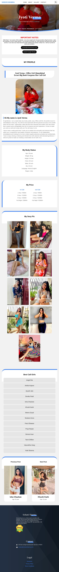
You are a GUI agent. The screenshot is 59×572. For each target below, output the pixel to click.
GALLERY (36, 2)
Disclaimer (29, 561)
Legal (29, 557)
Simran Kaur (29, 434)
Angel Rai (29, 380)
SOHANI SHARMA (8, 2)
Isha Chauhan (29, 402)
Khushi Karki (29, 407)
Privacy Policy (29, 563)
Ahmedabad (30, 28)
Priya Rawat (29, 429)
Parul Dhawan (29, 423)
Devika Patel (29, 396)
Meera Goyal (29, 412)
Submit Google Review (29, 51)
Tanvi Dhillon (29, 439)
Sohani (29, 514)
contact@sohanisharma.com (29, 47)
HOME (25, 2)
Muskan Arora (29, 418)
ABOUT (30, 2)
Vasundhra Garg (29, 445)
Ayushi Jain (29, 391)
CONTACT (43, 2)
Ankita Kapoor (29, 385)
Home (19, 28)
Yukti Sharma (29, 450)
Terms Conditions (29, 566)
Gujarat (24, 28)
